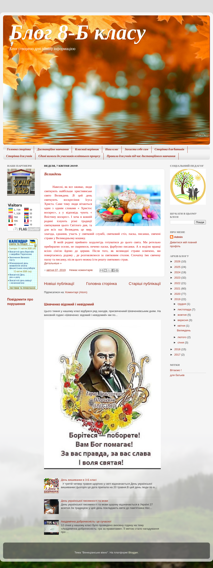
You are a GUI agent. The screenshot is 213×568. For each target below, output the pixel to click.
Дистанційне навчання (53, 149)
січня (181, 342)
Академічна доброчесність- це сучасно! (86, 521)
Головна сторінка (19, 149)
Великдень (52, 174)
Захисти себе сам (136, 149)
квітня (182, 325)
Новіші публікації (59, 283)
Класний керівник (87, 149)
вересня (183, 320)
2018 (177, 349)
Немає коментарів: (81, 270)
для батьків (177, 375)
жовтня (182, 314)
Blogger (133, 552)
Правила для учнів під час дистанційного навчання (141, 156)
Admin (178, 237)
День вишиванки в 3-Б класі (78, 479)
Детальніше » (53, 263)
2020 (177, 293)
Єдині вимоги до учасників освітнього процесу (69, 156)
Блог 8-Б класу (77, 32)
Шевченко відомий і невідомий (69, 304)
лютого (182, 337)
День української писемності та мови (84, 500)
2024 (177, 272)
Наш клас (111, 149)
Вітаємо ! (176, 370)
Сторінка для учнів (19, 156)
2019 (177, 299)
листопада (185, 309)
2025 (177, 267)
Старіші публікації (145, 283)
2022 (177, 283)
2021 (177, 288)
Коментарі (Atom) (76, 292)
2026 (177, 261)
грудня (182, 303)
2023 (177, 277)
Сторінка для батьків (169, 149)
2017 (177, 354)
